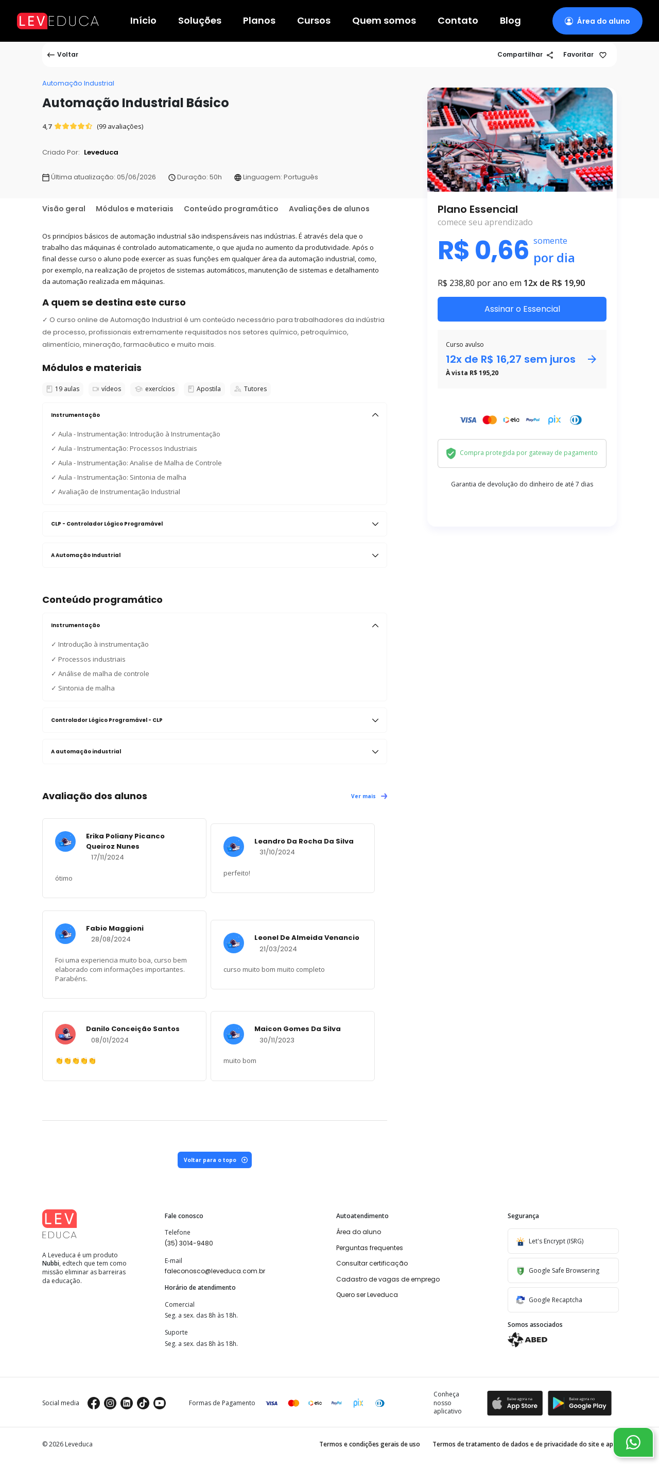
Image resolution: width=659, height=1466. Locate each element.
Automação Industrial (78, 83)
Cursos (314, 21)
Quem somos (384, 21)
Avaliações (329, 209)
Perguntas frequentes (369, 1247)
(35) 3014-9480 (189, 1243)
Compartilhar (525, 54)
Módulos (135, 209)
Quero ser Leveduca (367, 1294)
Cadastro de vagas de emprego (388, 1279)
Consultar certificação (372, 1263)
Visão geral (63, 209)
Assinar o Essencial (522, 309)
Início (143, 21)
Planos (259, 21)
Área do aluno (358, 1231)
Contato (458, 21)
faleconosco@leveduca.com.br (215, 1271)
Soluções (199, 21)
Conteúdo (231, 209)
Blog (510, 21)
